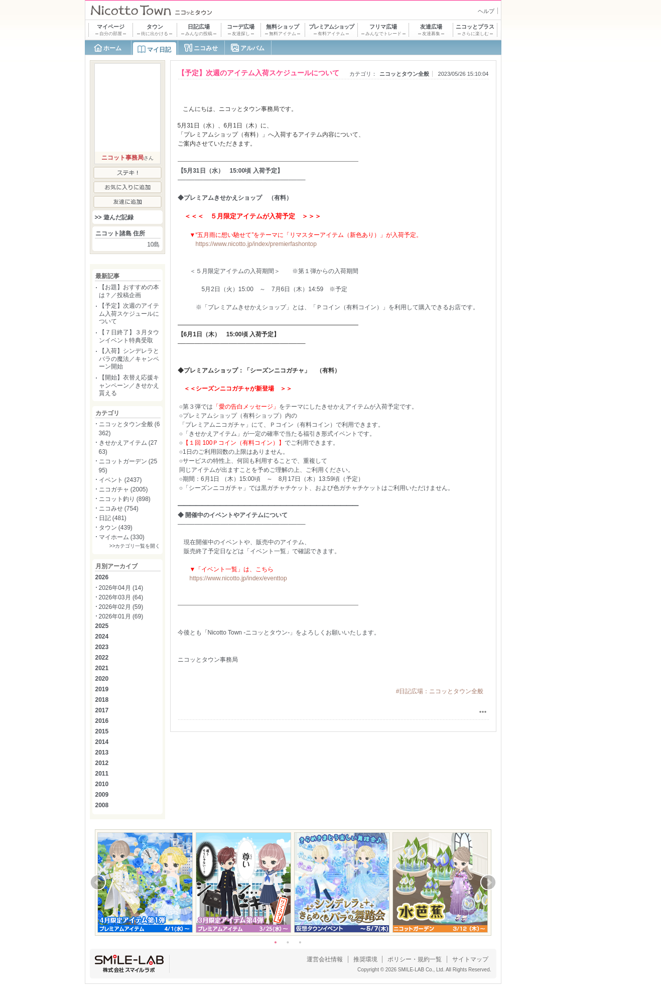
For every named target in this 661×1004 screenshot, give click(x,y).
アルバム (252, 48)
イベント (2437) (120, 479)
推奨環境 (365, 959)
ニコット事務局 (122, 157)
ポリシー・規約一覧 (414, 959)
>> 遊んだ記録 (114, 217)
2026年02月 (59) (121, 606)
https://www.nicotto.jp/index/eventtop (238, 578)
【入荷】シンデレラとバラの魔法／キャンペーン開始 (129, 358)
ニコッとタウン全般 (404, 74)
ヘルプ (486, 11)
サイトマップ (470, 959)
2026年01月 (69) (121, 616)
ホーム (112, 48)
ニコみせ (206, 48)
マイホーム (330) (122, 537)
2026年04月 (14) (121, 587)
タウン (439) (116, 527)
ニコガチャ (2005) (123, 489)
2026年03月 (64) (121, 597)
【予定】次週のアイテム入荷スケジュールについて (129, 313)
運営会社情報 (325, 959)
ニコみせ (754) (119, 508)
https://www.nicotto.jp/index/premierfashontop (256, 243)
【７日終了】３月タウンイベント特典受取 (129, 336)
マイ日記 (159, 49)
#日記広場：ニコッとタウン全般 (440, 691)
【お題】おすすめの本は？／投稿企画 (129, 291)
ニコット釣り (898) (125, 499)
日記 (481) (112, 518)
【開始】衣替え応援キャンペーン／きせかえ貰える (129, 385)
